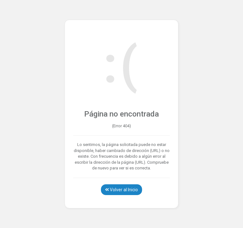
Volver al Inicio (121, 189)
